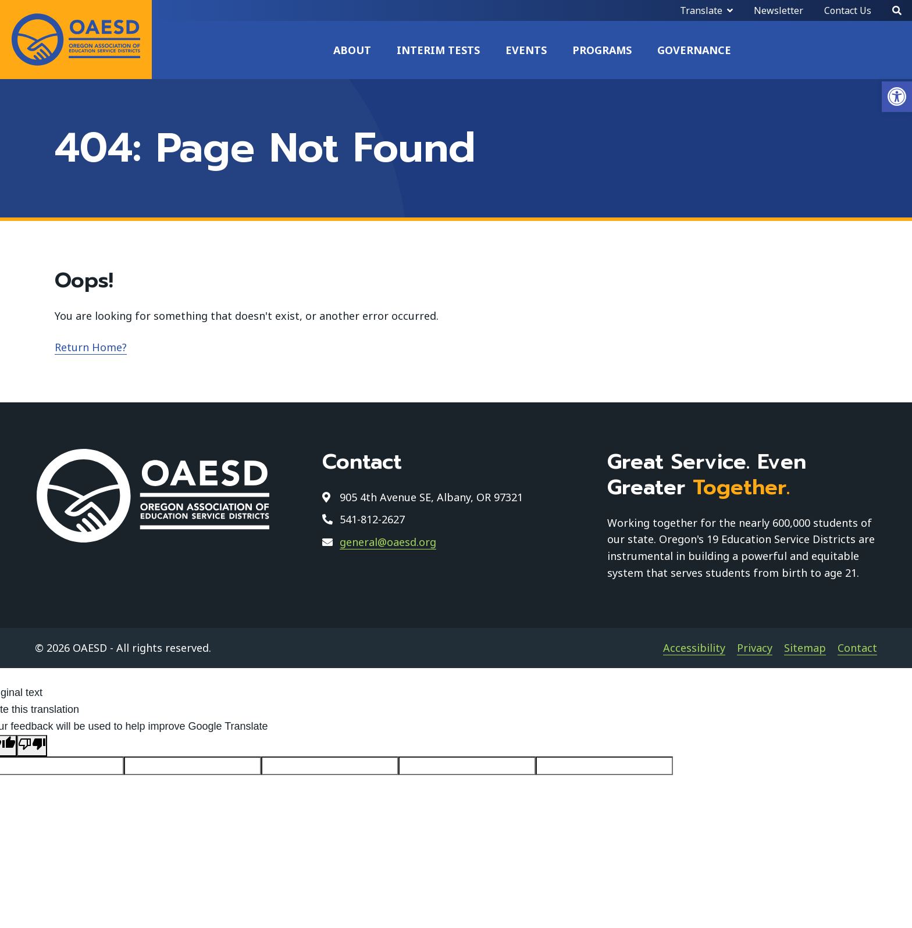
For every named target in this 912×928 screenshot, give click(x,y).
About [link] (352, 50)
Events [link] (526, 50)
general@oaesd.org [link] (388, 542)
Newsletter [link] (778, 10)
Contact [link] (857, 648)
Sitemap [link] (805, 648)
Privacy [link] (754, 648)
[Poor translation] (32, 745)
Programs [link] (602, 50)
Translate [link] (701, 10)
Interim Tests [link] (438, 50)
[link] (897, 96)
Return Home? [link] (91, 347)
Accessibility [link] (694, 648)
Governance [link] (694, 50)
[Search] (897, 10)
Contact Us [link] (847, 10)
